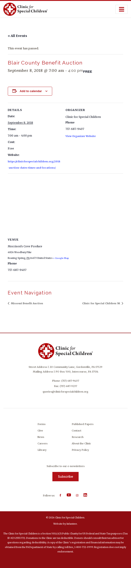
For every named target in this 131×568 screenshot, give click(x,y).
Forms (42, 424)
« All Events (17, 36)
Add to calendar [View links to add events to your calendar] (31, 91)
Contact (76, 430)
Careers (43, 443)
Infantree (71, 523)
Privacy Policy (80, 449)
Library (42, 449)
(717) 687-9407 (70, 380)
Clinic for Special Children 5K (101, 303)
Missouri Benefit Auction (26, 303)
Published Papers (82, 424)
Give (40, 430)
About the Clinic (81, 443)
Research (77, 437)
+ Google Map (61, 258)
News (41, 437)
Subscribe (65, 476)
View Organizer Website (81, 136)
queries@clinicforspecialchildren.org (65, 391)
